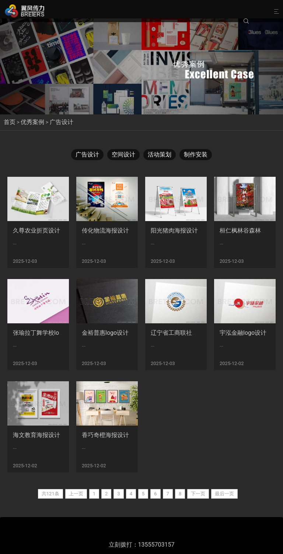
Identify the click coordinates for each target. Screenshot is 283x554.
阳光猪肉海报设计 (174, 230)
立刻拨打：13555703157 (142, 544)
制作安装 (195, 154)
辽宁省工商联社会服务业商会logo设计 (201, 332)
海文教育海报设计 (36, 434)
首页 (9, 121)
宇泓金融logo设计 (243, 332)
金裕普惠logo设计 (105, 332)
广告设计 (61, 121)
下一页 (198, 493)
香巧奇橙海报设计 (105, 434)
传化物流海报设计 (105, 230)
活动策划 (159, 154)
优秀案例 (32, 121)
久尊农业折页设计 (36, 230)
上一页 (76, 493)
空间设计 (123, 154)
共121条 (50, 493)
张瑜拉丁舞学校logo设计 (45, 332)
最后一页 (224, 493)
